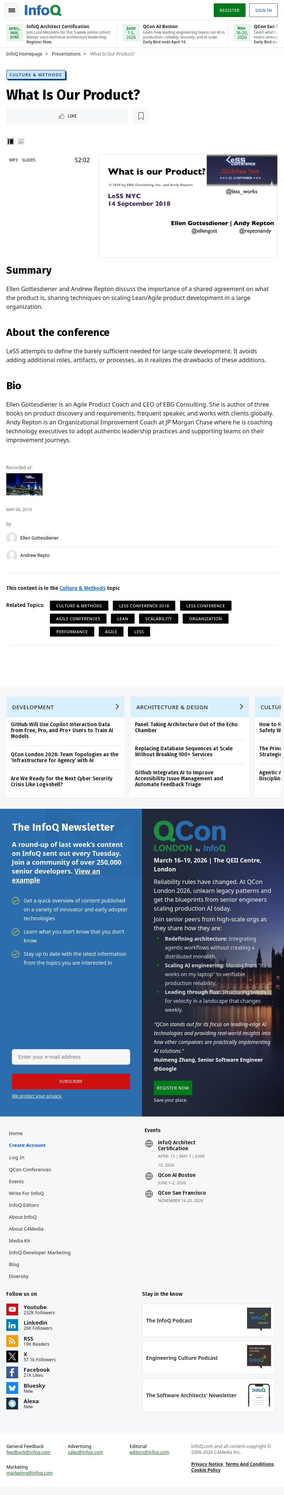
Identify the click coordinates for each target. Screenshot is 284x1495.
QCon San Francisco (182, 1198)
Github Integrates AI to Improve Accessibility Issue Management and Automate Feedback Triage (180, 780)
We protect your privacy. (37, 1099)
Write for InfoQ (27, 1197)
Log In (18, 1161)
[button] (70, 1084)
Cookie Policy (205, 1477)
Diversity (20, 1280)
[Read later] (51, 115)
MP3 (14, 159)
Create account (28, 1149)
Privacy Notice (207, 1471)
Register (228, 8)
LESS (140, 630)
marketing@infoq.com (31, 1480)
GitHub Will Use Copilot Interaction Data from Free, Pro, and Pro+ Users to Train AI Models (63, 732)
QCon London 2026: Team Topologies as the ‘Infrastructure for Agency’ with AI (65, 758)
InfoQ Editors (25, 1209)
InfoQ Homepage (25, 52)
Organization (206, 617)
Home (17, 1137)
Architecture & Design (173, 708)
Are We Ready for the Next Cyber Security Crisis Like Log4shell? (63, 783)
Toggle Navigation (14, 9)
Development (34, 708)
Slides (30, 159)
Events (17, 1185)
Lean (123, 617)
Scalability (159, 617)
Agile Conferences (79, 617)
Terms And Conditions (249, 1471)
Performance (73, 630)
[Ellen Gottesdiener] (12, 536)
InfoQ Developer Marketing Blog (41, 1263)
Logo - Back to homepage (44, 8)
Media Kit (20, 1245)
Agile (112, 630)
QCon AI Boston (177, 1180)
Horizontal (22, 140)
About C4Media (27, 1233)
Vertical (11, 140)
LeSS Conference (206, 604)
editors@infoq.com (149, 1459)
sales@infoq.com (86, 1459)
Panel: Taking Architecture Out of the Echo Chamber (187, 729)
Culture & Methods (37, 73)
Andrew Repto (36, 554)
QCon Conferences (31, 1174)
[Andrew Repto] (12, 554)
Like (27, 114)
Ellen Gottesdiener (40, 536)
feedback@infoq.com (30, 1459)
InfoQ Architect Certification (176, 1150)
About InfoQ (24, 1221)
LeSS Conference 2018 (145, 604)
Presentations (67, 52)
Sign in (262, 8)
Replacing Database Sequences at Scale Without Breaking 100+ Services (185, 753)
